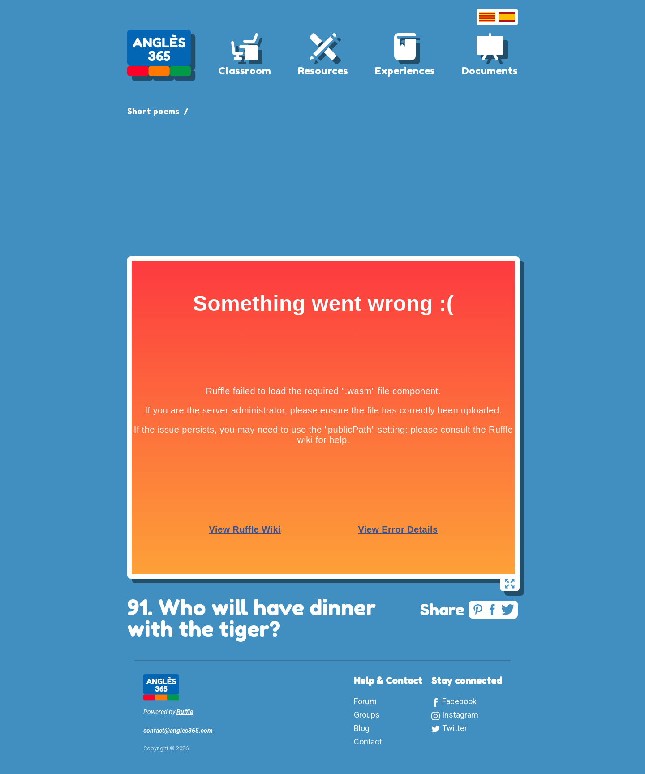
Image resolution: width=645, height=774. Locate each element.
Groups (367, 714)
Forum (365, 701)
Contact (368, 741)
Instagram (460, 714)
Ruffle (184, 711)
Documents (490, 71)
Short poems (153, 111)
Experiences (405, 71)
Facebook (459, 701)
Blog (362, 728)
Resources (323, 71)
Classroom (244, 71)
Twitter (454, 728)
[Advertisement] (322, 184)
